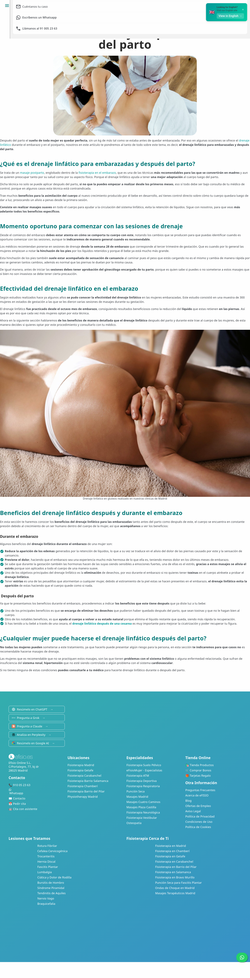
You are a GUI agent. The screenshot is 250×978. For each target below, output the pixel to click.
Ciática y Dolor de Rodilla (54, 877)
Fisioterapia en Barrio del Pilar (175, 867)
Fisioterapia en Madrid (170, 846)
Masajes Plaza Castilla (141, 807)
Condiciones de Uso (199, 822)
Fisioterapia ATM (137, 775)
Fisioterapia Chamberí (83, 786)
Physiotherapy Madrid (83, 797)
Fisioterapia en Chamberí (172, 851)
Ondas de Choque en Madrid (175, 888)
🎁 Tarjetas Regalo (198, 775)
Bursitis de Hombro (50, 883)
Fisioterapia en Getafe (170, 856)
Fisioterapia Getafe (80, 770)
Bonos (168, 5)
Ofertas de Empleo (198, 806)
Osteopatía (133, 823)
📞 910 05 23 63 (19, 785)
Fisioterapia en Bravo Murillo (175, 877)
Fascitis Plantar (47, 867)
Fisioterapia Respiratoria (143, 786)
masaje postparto (32, 173)
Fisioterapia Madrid (81, 765)
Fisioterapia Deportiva (141, 781)
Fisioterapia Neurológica (143, 812)
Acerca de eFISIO (197, 795)
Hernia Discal (46, 861)
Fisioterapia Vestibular (141, 818)
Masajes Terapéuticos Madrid (175, 893)
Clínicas (148, 5)
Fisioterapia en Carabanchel (174, 861)
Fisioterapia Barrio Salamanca (88, 781)
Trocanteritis (46, 856)
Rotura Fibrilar (47, 846)
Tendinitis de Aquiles (51, 893)
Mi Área (189, 5)
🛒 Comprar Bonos (198, 770)
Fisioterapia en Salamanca (173, 872)
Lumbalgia (44, 872)
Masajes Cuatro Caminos (143, 802)
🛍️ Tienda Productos (199, 765)
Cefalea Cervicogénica (52, 851)
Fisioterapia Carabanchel (84, 775)
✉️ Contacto (17, 798)
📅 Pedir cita (17, 804)
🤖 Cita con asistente (23, 809)
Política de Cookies (198, 827)
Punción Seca (135, 791)
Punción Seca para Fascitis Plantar (178, 883)
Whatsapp (37, 791)
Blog (188, 801)
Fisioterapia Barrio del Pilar (86, 791)
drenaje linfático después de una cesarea (102, 623)
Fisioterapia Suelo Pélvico (143, 765)
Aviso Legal (193, 811)
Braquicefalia (46, 904)
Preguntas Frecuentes (200, 790)
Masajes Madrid (137, 797)
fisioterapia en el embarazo (97, 173)
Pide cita (236, 5)
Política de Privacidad (200, 816)
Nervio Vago (45, 898)
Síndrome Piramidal (50, 888)
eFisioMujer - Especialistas (144, 770)
